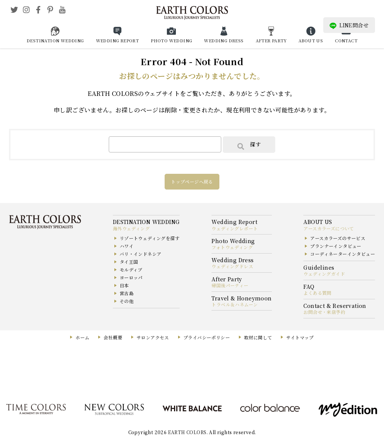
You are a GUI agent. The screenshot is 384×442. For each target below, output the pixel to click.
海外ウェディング (131, 228)
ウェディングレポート (235, 228)
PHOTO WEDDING (171, 40)
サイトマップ (300, 337)
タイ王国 (129, 261)
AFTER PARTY (271, 40)
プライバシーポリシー (206, 337)
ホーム (82, 337)
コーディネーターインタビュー (342, 254)
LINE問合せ (349, 25)
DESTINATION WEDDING (55, 40)
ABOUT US (310, 40)
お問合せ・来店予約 (324, 312)
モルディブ (131, 269)
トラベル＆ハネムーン (235, 304)
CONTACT (346, 40)
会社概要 (113, 337)
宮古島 (127, 293)
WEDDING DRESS (223, 40)
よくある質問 (317, 293)
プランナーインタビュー (335, 246)
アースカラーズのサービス (337, 238)
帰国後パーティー (230, 285)
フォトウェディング (232, 247)
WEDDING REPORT (117, 40)
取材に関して (258, 337)
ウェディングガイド (324, 273)
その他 (127, 301)
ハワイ (127, 246)
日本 (124, 285)
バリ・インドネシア (141, 254)
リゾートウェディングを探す (150, 238)
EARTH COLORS (187, 432)
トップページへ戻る (192, 181)
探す (249, 145)
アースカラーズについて (328, 228)
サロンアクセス (152, 337)
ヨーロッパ (131, 277)
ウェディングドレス (232, 266)
